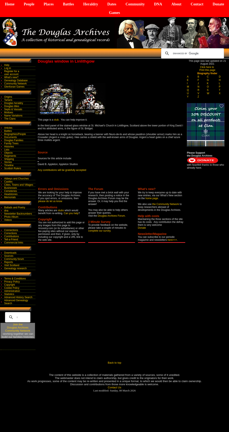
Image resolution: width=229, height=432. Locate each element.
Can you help (71, 213)
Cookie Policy (11, 287)
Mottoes (8, 112)
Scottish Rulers (12, 168)
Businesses (10, 187)
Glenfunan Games (14, 86)
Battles (68, 4)
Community (135, 4)
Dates (111, 4)
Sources (8, 255)
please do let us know (50, 201)
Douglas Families (13, 140)
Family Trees (11, 143)
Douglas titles (11, 106)
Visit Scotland (11, 265)
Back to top (114, 362)
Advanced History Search (18, 297)
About (176, 4)
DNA (158, 4)
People (29, 4)
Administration (12, 291)
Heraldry (90, 4)
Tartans (8, 100)
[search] (192, 53)
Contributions (11, 236)
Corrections (10, 233)
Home (10, 4)
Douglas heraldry (13, 103)
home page (151, 198)
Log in (7, 68)
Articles (8, 127)
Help (6, 65)
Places (49, 4)
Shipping (9, 159)
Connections (11, 230)
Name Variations (13, 115)
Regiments (10, 155)
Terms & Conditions (15, 278)
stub (56, 119)
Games (114, 13)
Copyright (9, 284)
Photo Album (11, 216)
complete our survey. (99, 230)
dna (6, 210)
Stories (8, 162)
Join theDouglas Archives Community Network (17, 327)
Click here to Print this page (207, 69)
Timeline (9, 165)
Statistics (9, 294)
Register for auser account (11, 73)
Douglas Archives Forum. (112, 215)
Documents (10, 137)
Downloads (10, 252)
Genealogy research (15, 268)
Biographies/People (15, 134)
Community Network (15, 83)
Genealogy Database (16, 80)
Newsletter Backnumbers (18, 213)
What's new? (11, 77)
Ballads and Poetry (14, 207)
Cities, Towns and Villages (18, 184)
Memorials (10, 197)
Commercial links (13, 242)
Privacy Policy (12, 281)
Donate (218, 4)
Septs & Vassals (13, 109)
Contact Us (114, 387)
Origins (8, 96)
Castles (8, 181)
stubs (61, 210)
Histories (9, 146)
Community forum (14, 259)
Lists (6, 149)
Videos (8, 219)
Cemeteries (10, 191)
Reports (8, 262)
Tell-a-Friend (11, 239)
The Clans (10, 118)
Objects (8, 152)
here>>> (172, 239)
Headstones (11, 194)
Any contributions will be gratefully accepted (62, 170)
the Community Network (166, 204)
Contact (197, 4)
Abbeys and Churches (16, 178)
